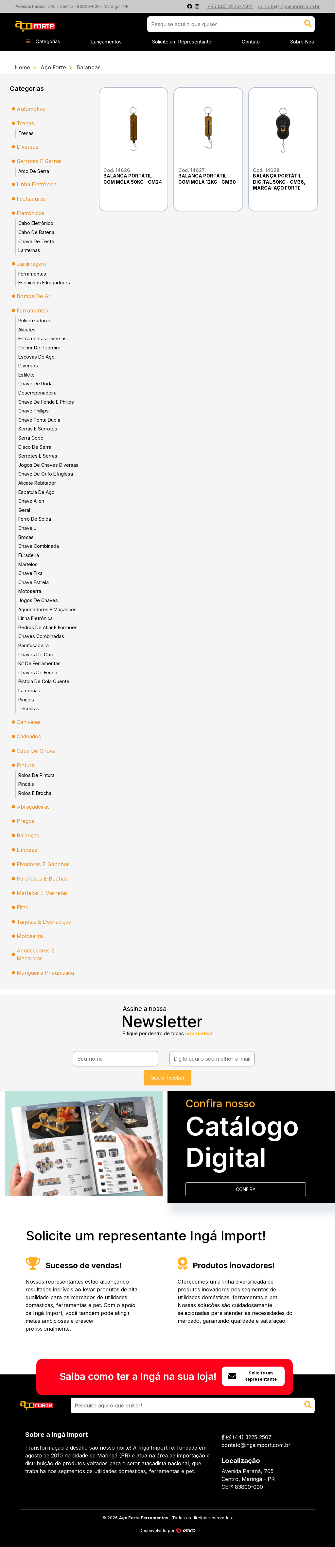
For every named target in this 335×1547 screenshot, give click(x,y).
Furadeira (28, 555)
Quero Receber (167, 1078)
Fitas (22, 907)
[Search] (193, 1405)
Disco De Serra (34, 447)
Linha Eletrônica (37, 184)
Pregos (25, 821)
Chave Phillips (33, 410)
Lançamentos (106, 42)
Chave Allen (31, 501)
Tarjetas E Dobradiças (44, 921)
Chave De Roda (35, 383)
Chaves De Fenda (37, 672)
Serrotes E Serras (39, 161)
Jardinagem (31, 264)
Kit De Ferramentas (39, 663)
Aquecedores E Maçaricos (47, 609)
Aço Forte (53, 67)
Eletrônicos (30, 213)
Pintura (26, 765)
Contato (251, 42)
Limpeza (27, 850)
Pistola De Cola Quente (43, 681)
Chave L (27, 528)
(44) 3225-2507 (252, 1437)
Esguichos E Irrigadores (44, 282)
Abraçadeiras (33, 806)
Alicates (27, 329)
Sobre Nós (302, 42)
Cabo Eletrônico (35, 223)
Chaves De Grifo (36, 654)
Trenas (25, 123)
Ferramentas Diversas (42, 338)
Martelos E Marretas (42, 893)
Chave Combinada (38, 546)
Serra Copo (31, 438)
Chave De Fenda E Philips (46, 402)
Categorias (43, 41)
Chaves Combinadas (41, 636)
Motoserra (29, 591)
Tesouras (28, 708)
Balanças (89, 67)
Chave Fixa (30, 573)
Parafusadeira (33, 645)
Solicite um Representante (181, 42)
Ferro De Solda (34, 519)
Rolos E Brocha (34, 793)
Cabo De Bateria (36, 232)
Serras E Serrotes (37, 428)
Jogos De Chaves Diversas (48, 465)
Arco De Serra (33, 171)
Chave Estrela (33, 582)
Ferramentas (32, 274)
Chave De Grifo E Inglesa (45, 474)
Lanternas (29, 250)
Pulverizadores (34, 320)
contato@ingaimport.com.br (256, 1445)
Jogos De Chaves (38, 600)
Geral (24, 510)
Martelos (28, 564)
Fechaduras (31, 198)
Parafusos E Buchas (42, 878)
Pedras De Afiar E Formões (48, 627)
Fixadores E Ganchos (43, 864)
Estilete (26, 375)
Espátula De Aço (36, 492)
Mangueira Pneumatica (45, 972)
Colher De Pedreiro (39, 347)
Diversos (27, 146)
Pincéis (26, 699)
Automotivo (31, 109)
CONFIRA (246, 1189)
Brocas (26, 537)
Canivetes (29, 722)
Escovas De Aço (36, 357)
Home (22, 67)
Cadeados (29, 736)
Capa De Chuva (36, 751)
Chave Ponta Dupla (39, 420)
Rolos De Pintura (36, 775)
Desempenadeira (37, 392)
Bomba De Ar (34, 296)
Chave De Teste (36, 241)
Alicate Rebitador (37, 483)
